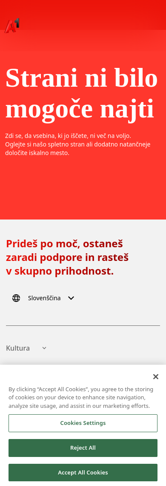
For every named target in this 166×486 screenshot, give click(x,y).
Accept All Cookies (83, 474)
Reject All (83, 449)
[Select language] (44, 298)
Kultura (27, 348)
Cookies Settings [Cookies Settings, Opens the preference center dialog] (83, 424)
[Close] (155, 378)
